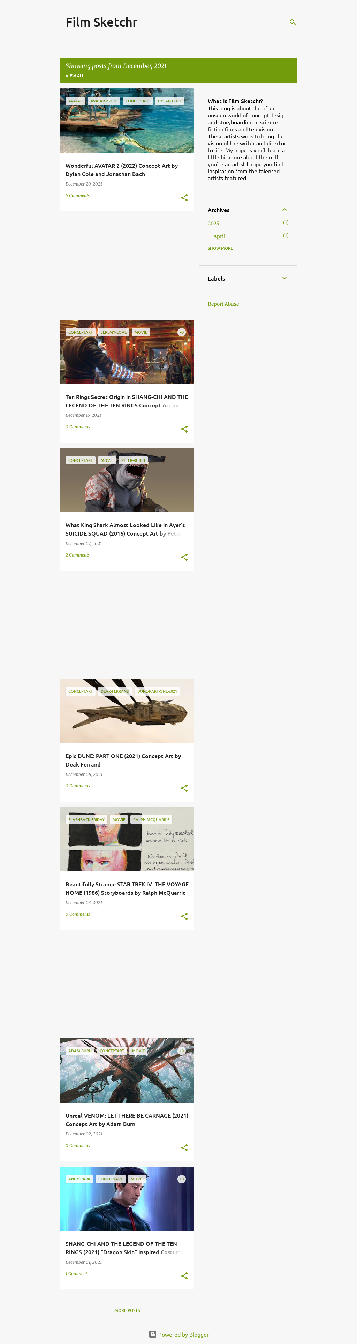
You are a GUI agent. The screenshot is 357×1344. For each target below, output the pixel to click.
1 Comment (76, 1273)
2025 (213, 223)
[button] (184, 198)
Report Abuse (223, 304)
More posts (127, 1310)
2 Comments (78, 555)
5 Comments (78, 195)
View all (75, 76)
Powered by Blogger (179, 1334)
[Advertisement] (124, 265)
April (219, 236)
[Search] (293, 22)
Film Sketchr (102, 21)
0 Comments (78, 426)
